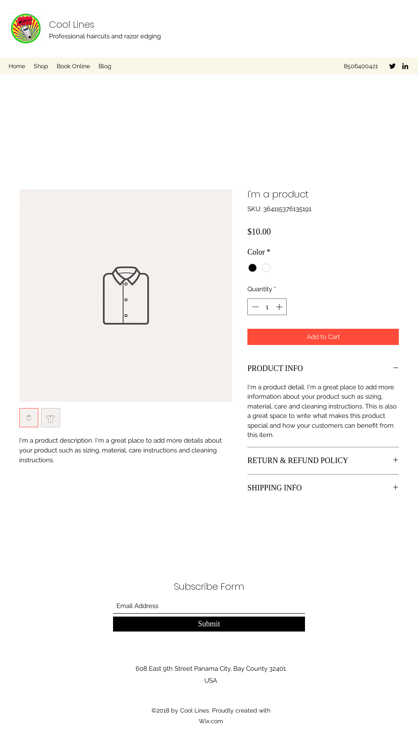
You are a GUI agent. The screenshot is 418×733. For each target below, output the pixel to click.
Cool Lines (71, 24)
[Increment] (280, 307)
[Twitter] (392, 66)
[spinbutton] (267, 307)
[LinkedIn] (405, 66)
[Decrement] (254, 307)
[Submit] (209, 624)
